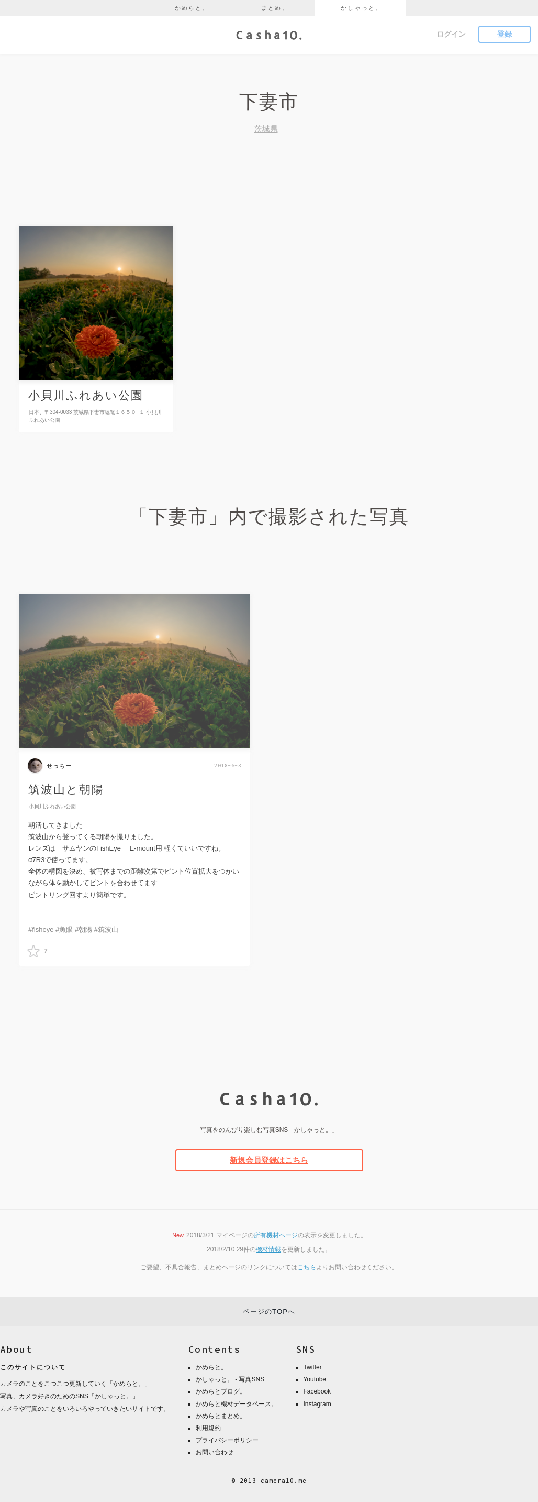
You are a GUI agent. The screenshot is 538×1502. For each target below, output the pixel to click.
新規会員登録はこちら (269, 1160)
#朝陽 (83, 929)
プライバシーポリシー (227, 1440)
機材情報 (268, 1249)
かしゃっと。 (361, 8)
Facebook (317, 1391)
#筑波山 (106, 929)
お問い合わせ (214, 1452)
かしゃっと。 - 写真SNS (230, 1379)
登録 (504, 34)
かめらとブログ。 (221, 1391)
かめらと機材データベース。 (236, 1404)
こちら (306, 1267)
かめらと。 (192, 8)
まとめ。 (275, 8)
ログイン (451, 34)
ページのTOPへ (269, 1311)
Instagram (317, 1404)
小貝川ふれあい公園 (52, 806)
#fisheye (40, 929)
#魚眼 (64, 929)
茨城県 (266, 128)
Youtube (314, 1379)
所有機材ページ (276, 1235)
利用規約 (208, 1428)
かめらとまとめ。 (221, 1416)
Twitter (312, 1367)
